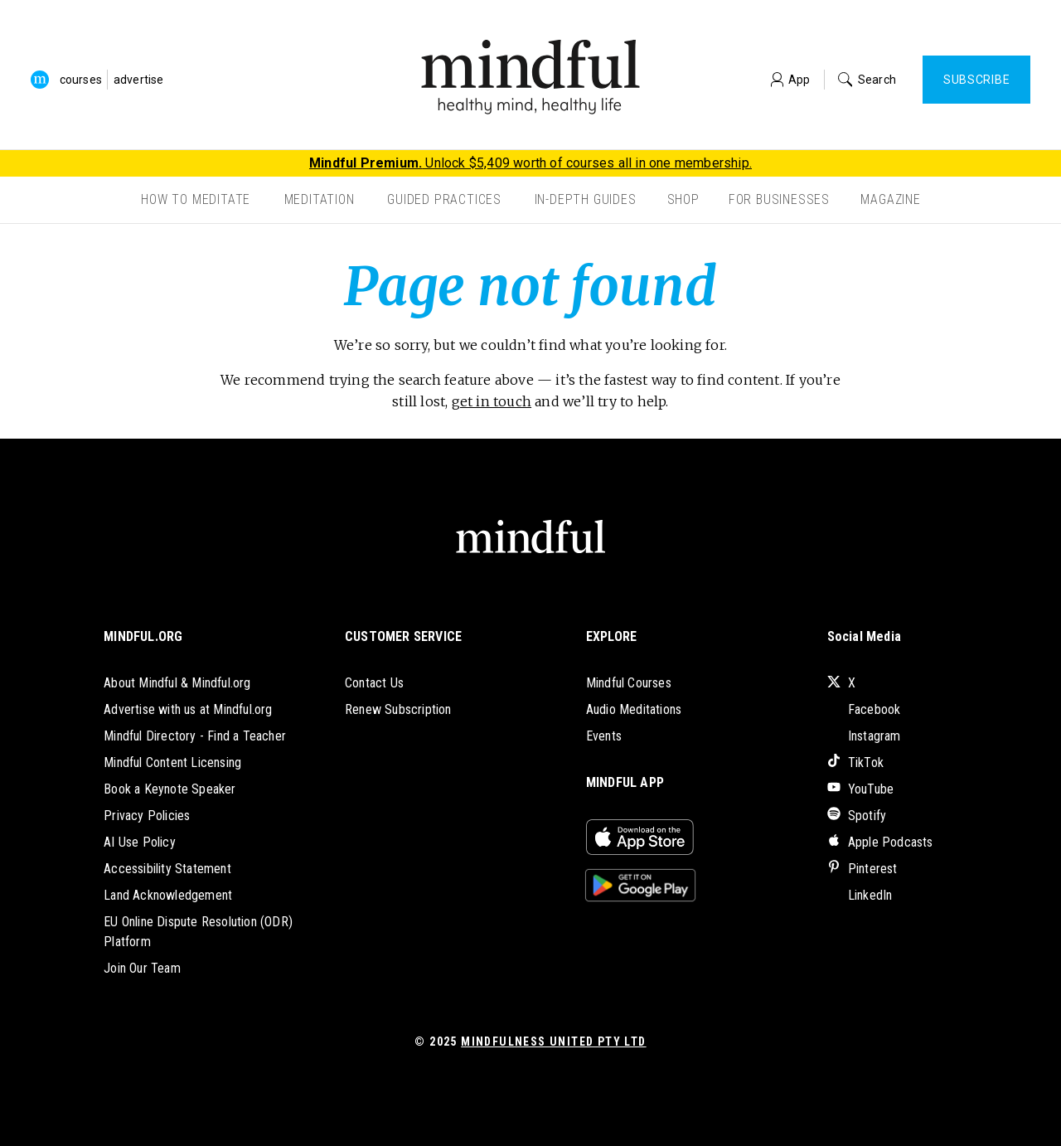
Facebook (864, 709)
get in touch (491, 401)
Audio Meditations (633, 709)
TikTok (855, 762)
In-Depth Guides (586, 199)
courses (81, 79)
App (791, 79)
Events (604, 736)
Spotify (857, 815)
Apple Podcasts (880, 842)
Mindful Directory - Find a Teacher (195, 736)
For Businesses (779, 199)
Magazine (890, 199)
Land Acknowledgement (168, 895)
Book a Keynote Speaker (169, 789)
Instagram (864, 736)
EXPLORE (611, 636)
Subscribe (976, 79)
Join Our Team (142, 968)
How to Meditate (195, 199)
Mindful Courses (628, 683)
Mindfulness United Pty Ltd (553, 1041)
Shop (683, 199)
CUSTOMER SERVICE (403, 636)
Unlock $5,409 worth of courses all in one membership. (530, 163)
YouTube (860, 789)
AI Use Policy (140, 842)
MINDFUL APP (625, 782)
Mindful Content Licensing (172, 762)
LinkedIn (860, 895)
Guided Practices (444, 199)
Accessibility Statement (167, 868)
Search (867, 79)
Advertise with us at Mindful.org (188, 709)
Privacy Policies (147, 815)
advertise (139, 79)
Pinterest (862, 868)
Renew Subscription (398, 709)
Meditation (319, 199)
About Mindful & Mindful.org (177, 683)
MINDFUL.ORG (143, 636)
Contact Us (374, 683)
